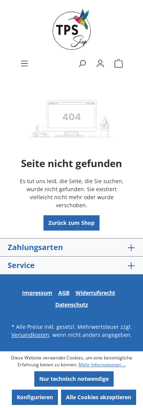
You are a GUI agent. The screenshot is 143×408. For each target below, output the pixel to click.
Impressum (37, 292)
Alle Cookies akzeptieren (98, 397)
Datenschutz (71, 304)
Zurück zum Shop (71, 222)
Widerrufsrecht (95, 292)
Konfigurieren (35, 397)
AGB (63, 292)
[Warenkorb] (118, 63)
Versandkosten (30, 334)
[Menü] (24, 63)
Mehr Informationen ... (102, 364)
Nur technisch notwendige (74, 378)
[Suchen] (82, 63)
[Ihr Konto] (100, 63)
